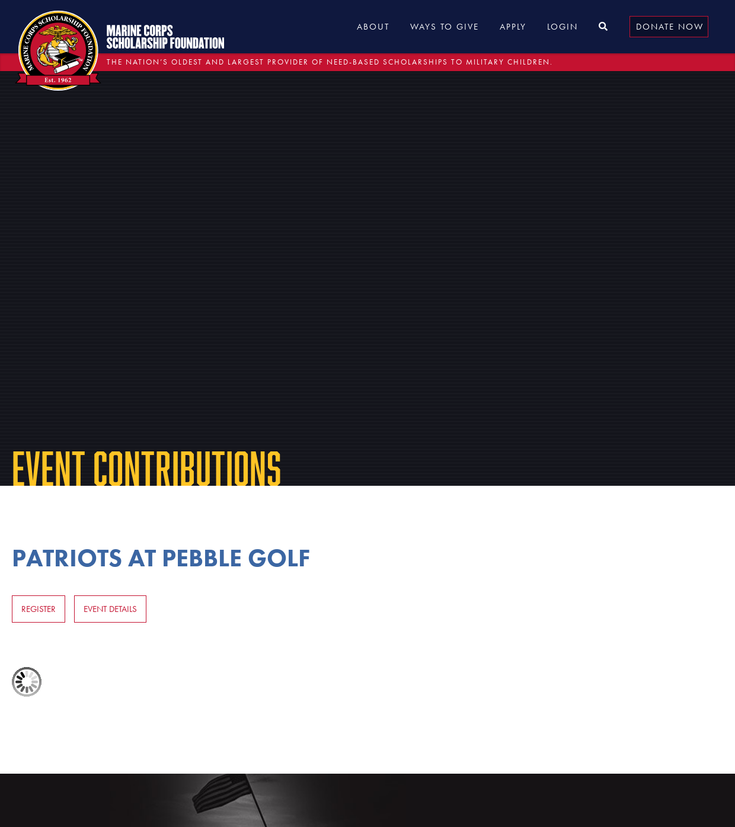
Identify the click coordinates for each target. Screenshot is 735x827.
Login (562, 27)
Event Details (110, 609)
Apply (513, 27)
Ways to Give (444, 27)
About (373, 27)
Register (38, 609)
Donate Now (670, 27)
